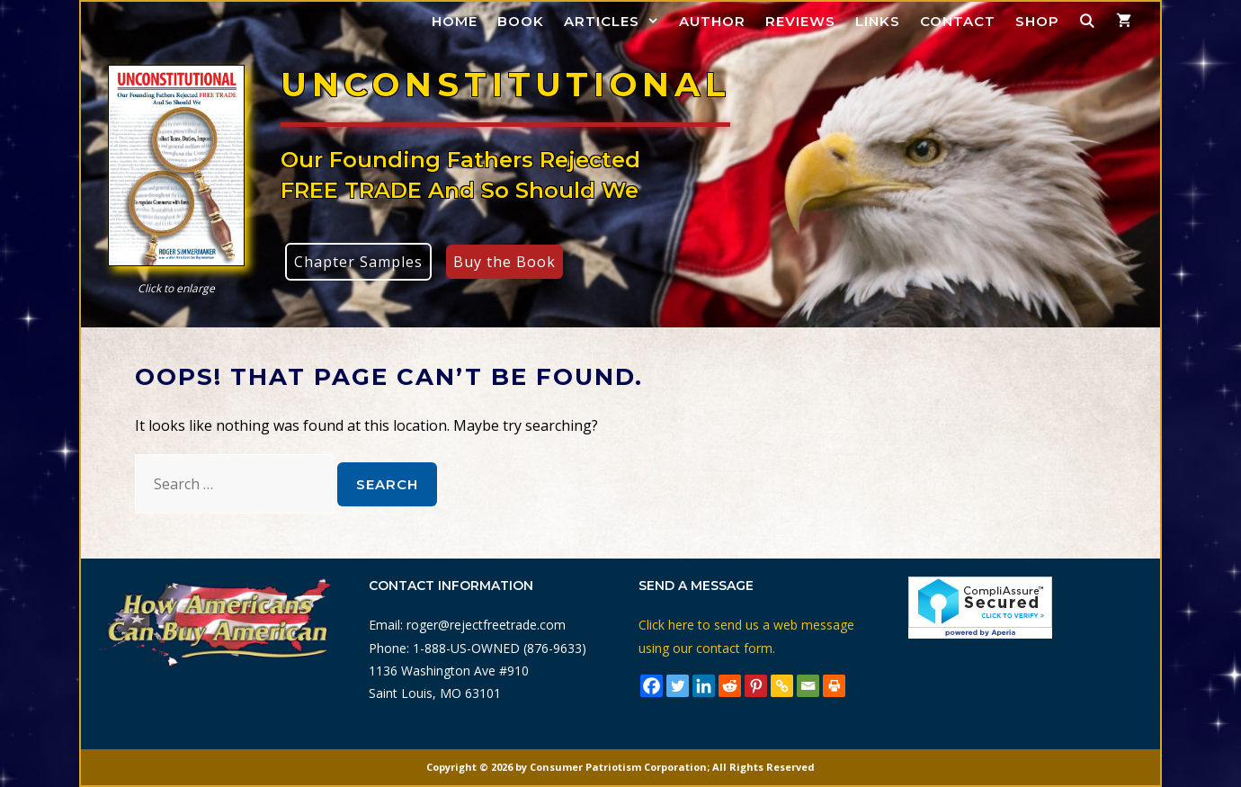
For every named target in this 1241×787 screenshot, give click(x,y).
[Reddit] (730, 686)
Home (455, 21)
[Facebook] (651, 686)
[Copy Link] (782, 686)
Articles (616, 21)
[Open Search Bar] (1087, 21)
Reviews (800, 21)
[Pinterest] (756, 686)
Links (877, 21)
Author (712, 21)
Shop (1037, 21)
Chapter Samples (358, 262)
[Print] (834, 686)
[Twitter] (677, 686)
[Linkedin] (703, 686)
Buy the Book (504, 262)
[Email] (808, 686)
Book (520, 21)
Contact (957, 21)
